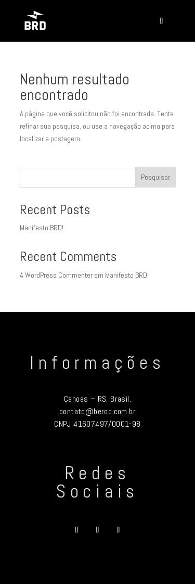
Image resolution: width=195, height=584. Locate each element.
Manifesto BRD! (41, 227)
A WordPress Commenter (56, 275)
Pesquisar (155, 177)
